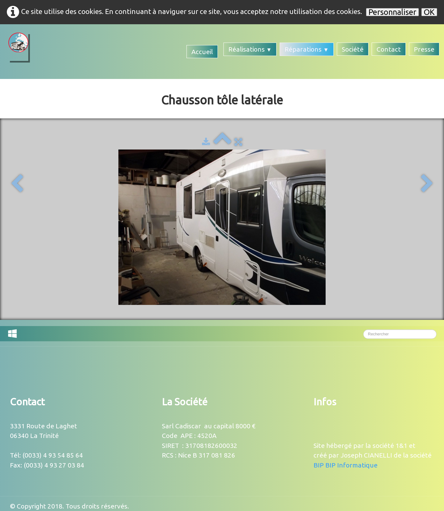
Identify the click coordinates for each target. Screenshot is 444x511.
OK (429, 12)
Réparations (307, 49)
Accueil (202, 51)
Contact (389, 49)
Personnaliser (392, 12)
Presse (424, 49)
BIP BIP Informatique (346, 465)
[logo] (18, 47)
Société (353, 49)
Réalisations (250, 49)
